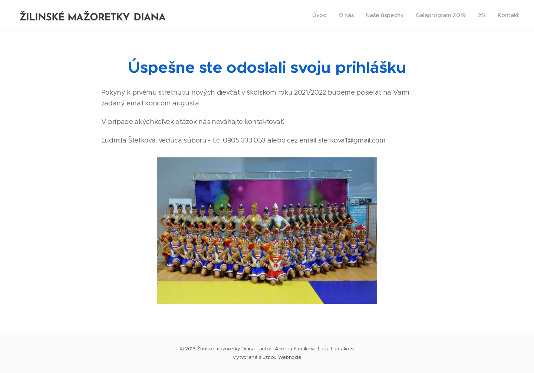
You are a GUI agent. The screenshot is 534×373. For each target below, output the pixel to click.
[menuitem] (316, 15)
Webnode (289, 357)
